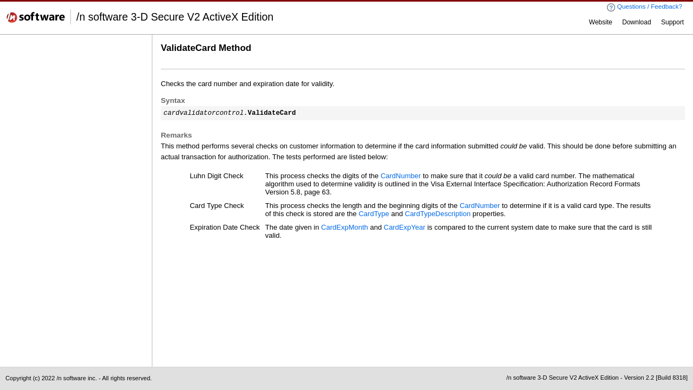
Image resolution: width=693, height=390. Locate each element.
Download (636, 22)
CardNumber (401, 176)
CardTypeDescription (437, 214)
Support (672, 22)
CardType (373, 214)
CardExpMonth (344, 227)
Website (600, 22)
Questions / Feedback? (644, 7)
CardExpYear (405, 227)
